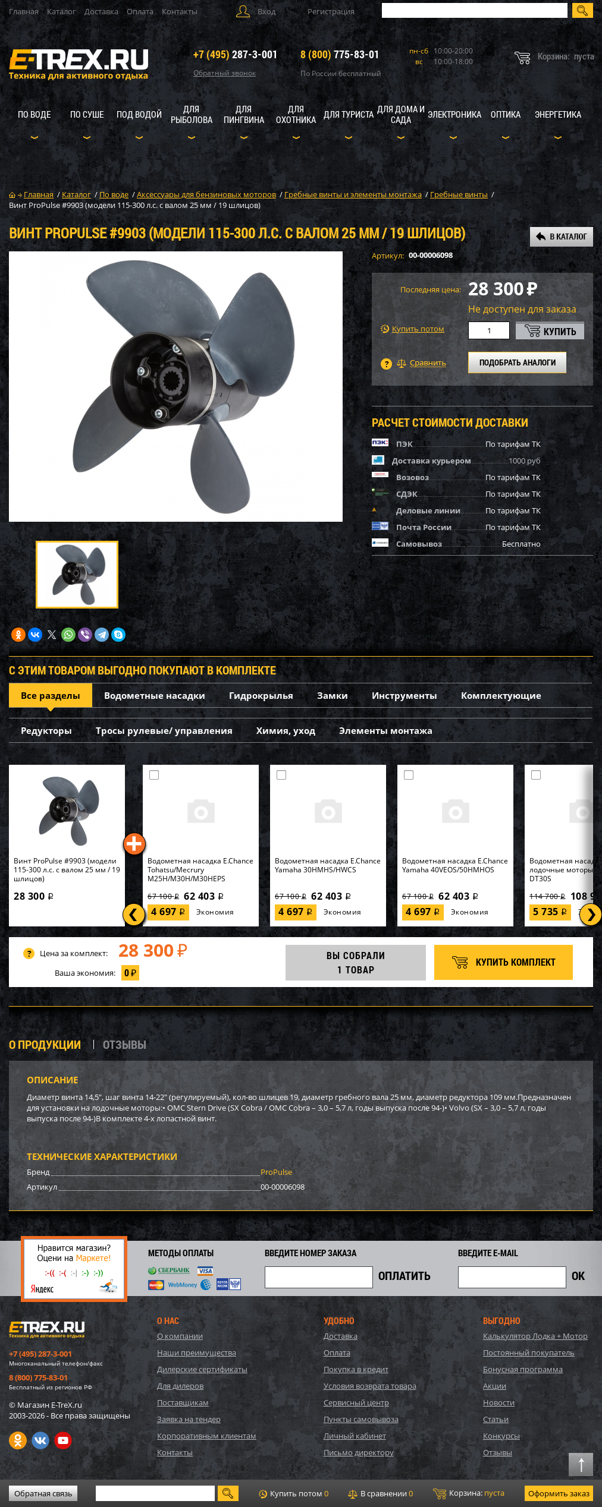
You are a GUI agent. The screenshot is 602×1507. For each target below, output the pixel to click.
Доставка (101, 11)
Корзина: (468, 1493)
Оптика (506, 114)
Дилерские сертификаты (202, 1369)
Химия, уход (285, 730)
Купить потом (412, 328)
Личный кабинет (355, 1435)
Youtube (63, 1440)
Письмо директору (359, 1452)
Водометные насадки (154, 695)
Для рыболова (191, 114)
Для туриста (349, 114)
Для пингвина (244, 114)
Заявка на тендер (189, 1419)
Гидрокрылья (261, 695)
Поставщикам (183, 1402)
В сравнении (380, 1493)
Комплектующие (501, 695)
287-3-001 (235, 54)
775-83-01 (340, 54)
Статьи (496, 1419)
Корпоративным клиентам (206, 1435)
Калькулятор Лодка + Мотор (535, 1336)
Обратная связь (43, 1493)
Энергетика (558, 114)
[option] (176, 386)
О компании (180, 1336)
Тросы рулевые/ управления (164, 730)
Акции (494, 1385)
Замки (332, 695)
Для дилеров (180, 1385)
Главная (24, 11)
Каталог (61, 11)
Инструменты (404, 695)
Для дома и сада (401, 114)
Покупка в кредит (356, 1369)
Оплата (140, 11)
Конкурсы (501, 1435)
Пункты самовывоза (361, 1419)
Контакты (179, 11)
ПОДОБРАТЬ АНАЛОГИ (517, 362)
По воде (34, 114)
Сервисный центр (356, 1402)
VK (40, 1440)
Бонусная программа (523, 1369)
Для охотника (296, 114)
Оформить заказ (559, 1493)
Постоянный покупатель (529, 1352)
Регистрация (331, 11)
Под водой (139, 114)
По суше (87, 114)
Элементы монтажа (385, 730)
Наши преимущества (196, 1352)
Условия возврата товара (370, 1385)
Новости (499, 1402)
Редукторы (46, 730)
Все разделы (50, 695)
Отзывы (497, 1452)
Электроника (454, 114)
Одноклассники (18, 1440)
